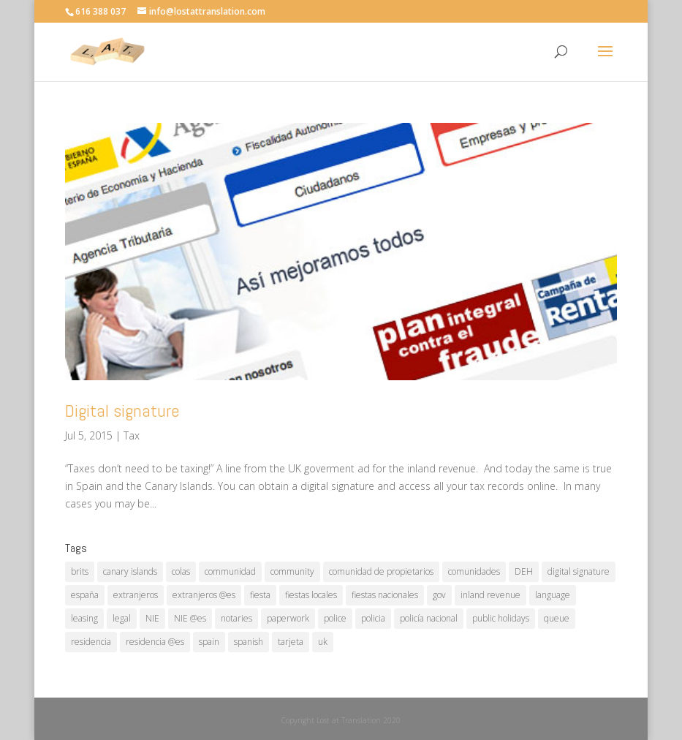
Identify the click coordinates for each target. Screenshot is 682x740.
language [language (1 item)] (552, 595)
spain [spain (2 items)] (209, 641)
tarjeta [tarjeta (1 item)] (290, 641)
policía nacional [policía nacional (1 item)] (429, 618)
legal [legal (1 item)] (122, 618)
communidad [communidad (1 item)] (230, 571)
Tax (132, 435)
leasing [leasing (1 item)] (84, 618)
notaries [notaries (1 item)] (236, 618)
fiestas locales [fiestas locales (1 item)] (311, 595)
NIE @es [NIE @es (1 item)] (190, 618)
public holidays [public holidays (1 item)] (500, 618)
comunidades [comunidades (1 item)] (474, 571)
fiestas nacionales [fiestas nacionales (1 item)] (385, 595)
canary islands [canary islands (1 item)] (130, 571)
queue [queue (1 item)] (556, 618)
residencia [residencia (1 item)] (91, 641)
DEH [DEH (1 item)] (524, 571)
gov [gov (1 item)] (439, 595)
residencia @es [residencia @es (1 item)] (155, 641)
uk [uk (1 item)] (322, 641)
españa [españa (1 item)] (85, 595)
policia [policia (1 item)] (373, 618)
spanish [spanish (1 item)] (248, 641)
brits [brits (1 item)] (79, 571)
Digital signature (122, 410)
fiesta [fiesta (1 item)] (260, 595)
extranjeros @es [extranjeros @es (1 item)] (204, 595)
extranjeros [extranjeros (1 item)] (135, 595)
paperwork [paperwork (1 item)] (288, 618)
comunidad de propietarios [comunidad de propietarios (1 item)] (381, 571)
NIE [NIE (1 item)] (152, 618)
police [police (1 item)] (335, 618)
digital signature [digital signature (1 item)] (579, 571)
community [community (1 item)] (292, 571)
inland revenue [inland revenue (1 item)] (490, 595)
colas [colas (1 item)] (181, 571)
